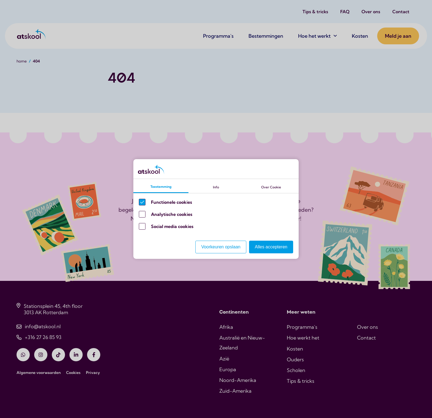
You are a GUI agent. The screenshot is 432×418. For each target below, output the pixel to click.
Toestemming (160, 186)
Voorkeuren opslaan (220, 247)
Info (216, 187)
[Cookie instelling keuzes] (216, 209)
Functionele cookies (171, 202)
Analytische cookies (171, 214)
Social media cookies (172, 226)
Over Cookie (271, 187)
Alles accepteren (271, 247)
